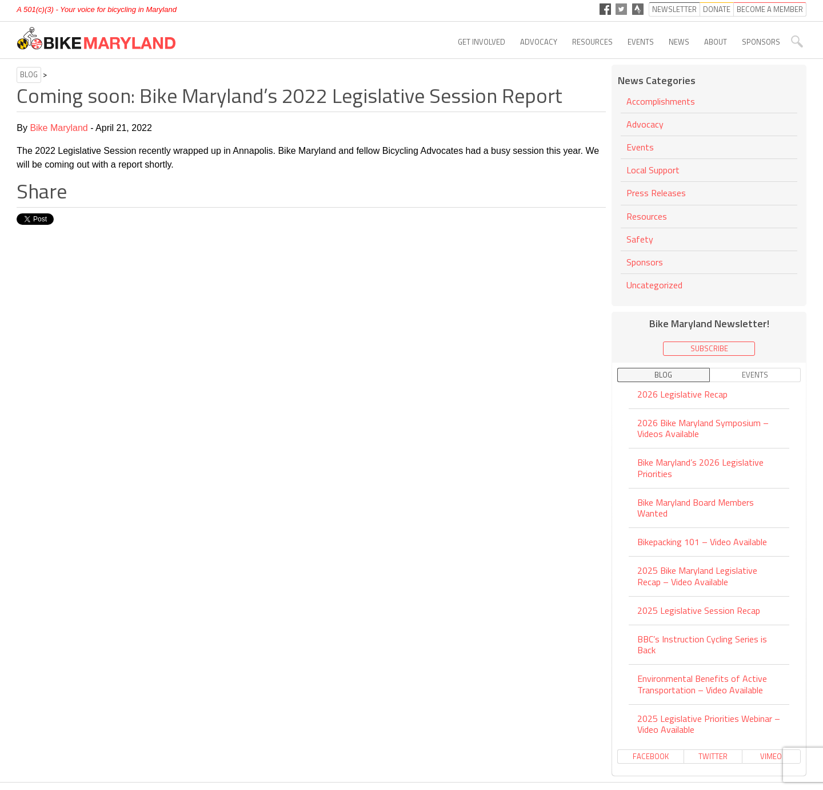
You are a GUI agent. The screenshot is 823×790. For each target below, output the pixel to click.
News (679, 41)
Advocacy (538, 41)
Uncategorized (654, 285)
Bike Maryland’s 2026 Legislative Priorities (700, 467)
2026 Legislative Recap (682, 395)
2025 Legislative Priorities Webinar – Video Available (708, 724)
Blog (29, 74)
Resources (592, 41)
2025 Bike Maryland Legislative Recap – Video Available (697, 575)
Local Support (653, 170)
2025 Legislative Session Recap (698, 610)
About (715, 41)
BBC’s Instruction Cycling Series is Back (702, 644)
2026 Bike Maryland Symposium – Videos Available (703, 428)
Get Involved (481, 41)
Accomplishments (660, 102)
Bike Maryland (58, 128)
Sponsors (761, 41)
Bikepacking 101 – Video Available (702, 542)
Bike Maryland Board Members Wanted (695, 507)
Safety (639, 239)
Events (641, 41)
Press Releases (656, 193)
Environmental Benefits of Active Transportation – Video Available (702, 684)
